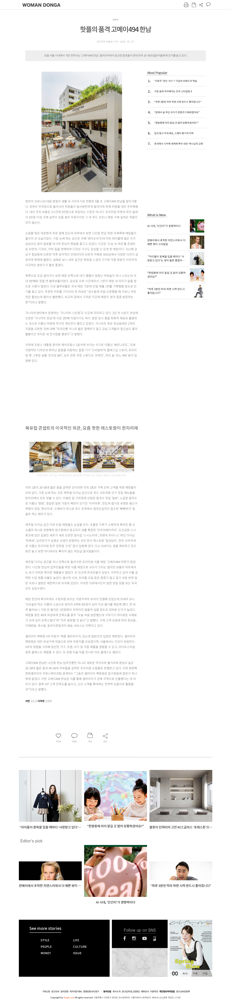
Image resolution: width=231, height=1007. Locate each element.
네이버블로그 (154, 938)
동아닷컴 (107, 991)
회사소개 (116, 991)
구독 (195, 973)
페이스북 (124, 938)
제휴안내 (145, 991)
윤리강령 (64, 991)
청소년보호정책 (183, 991)
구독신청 (46, 991)
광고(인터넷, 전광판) (130, 991)
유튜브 (144, 938)
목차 (185, 973)
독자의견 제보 (76, 991)
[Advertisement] (73, 389)
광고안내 (55, 991)
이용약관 (154, 991)
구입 (205, 973)
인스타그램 (134, 938)
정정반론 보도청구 (91, 991)
